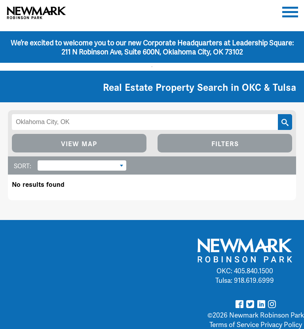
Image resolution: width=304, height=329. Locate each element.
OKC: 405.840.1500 (245, 270)
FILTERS (225, 143)
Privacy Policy (281, 324)
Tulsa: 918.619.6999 (244, 280)
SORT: (22, 165)
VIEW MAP (79, 143)
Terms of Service (234, 324)
